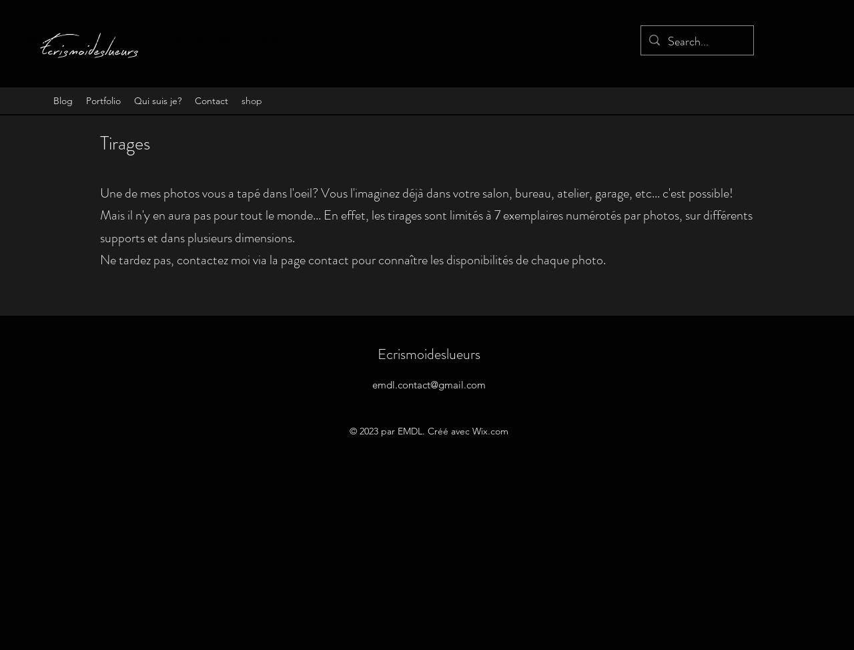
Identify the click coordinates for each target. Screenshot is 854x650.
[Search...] (696, 42)
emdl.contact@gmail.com (429, 384)
